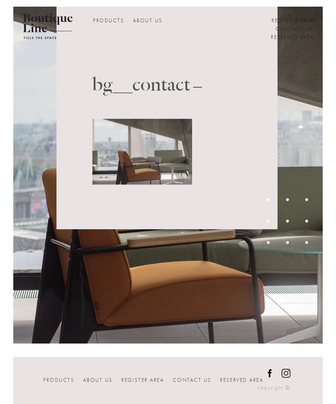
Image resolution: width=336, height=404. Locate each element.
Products (108, 21)
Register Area (293, 21)
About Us (148, 21)
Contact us (295, 29)
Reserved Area (292, 37)
